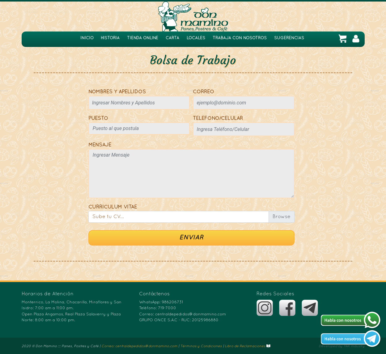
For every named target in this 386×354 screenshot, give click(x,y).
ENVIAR (191, 238)
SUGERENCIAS (289, 38)
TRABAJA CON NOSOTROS (240, 38)
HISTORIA (110, 38)
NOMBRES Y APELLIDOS (117, 92)
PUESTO (98, 118)
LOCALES (196, 38)
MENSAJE (99, 145)
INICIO (87, 38)
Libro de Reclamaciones (245, 346)
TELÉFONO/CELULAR (218, 118)
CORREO (203, 92)
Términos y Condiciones (201, 346)
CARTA (172, 38)
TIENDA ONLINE (142, 38)
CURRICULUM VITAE (112, 207)
